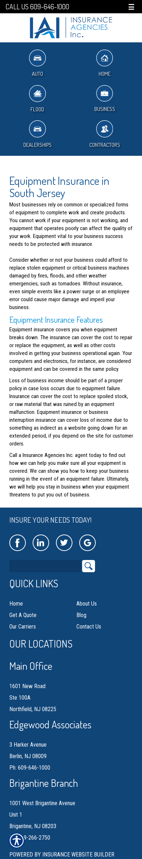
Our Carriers (22, 626)
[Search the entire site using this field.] (45, 566)
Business (104, 99)
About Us (86, 603)
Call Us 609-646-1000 (37, 6)
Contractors (104, 134)
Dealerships (37, 134)
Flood (37, 99)
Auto (37, 63)
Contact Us (88, 626)
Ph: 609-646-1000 (29, 767)
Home (104, 63)
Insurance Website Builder (78, 854)
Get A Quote (23, 615)
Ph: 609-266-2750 (29, 837)
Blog (81, 615)
